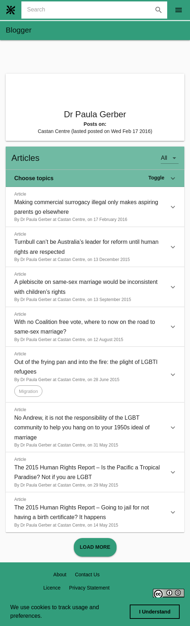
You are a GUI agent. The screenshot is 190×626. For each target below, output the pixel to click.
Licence (52, 588)
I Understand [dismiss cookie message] (154, 612)
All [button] (164, 158)
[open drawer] (178, 10)
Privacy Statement (89, 588)
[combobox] (97, 10)
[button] (95, 178)
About (60, 574)
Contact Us (87, 574)
